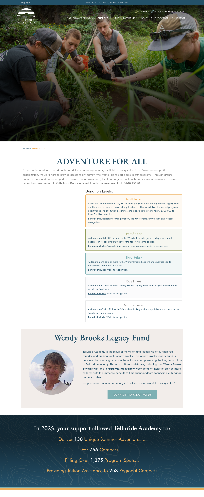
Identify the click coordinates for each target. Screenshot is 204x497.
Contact (143, 11)
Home (26, 148)
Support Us (104, 18)
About (143, 18)
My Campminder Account (170, 11)
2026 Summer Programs (80, 18)
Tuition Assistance (126, 18)
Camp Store (178, 18)
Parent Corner (159, 18)
